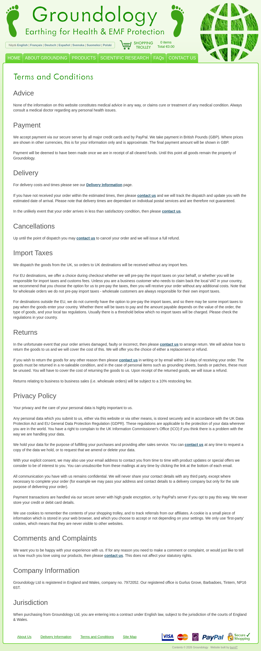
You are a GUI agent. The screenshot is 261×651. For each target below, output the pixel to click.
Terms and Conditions (97, 637)
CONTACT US (182, 58)
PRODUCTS (84, 58)
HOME (14, 58)
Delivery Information (104, 185)
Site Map (129, 637)
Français (36, 45)
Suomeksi (94, 45)
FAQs (158, 58)
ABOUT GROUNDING (46, 58)
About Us (24, 637)
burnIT (234, 647)
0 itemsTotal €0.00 (166, 44)
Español (64, 45)
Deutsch (50, 45)
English (22, 45)
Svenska (78, 45)
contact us (146, 195)
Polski (107, 45)
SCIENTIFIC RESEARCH (124, 58)
